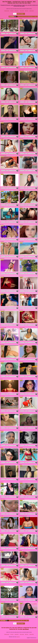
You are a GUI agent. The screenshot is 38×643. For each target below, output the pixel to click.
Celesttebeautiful (3, 295)
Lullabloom (21, 208)
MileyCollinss (21, 606)
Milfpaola (1, 485)
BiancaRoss (21, 312)
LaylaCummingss (22, 330)
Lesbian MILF (16, 10)
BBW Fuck (26, 10)
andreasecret (21, 364)
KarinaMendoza (2, 589)
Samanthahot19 (21, 347)
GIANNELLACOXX (22, 295)
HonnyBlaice (2, 208)
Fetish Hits (18, 641)
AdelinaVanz (2, 278)
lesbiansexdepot (6, 10)
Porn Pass (11, 10)
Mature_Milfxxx (2, 312)
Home (15, 13)
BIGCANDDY (2, 70)
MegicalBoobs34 (21, 122)
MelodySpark (21, 87)
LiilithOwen (21, 174)
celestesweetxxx (2, 606)
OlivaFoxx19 (21, 399)
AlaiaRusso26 (21, 537)
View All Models (11, 16)
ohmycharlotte (21, 70)
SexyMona (2, 122)
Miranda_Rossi (2, 399)
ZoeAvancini (21, 139)
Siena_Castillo (21, 191)
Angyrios (20, 468)
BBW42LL (1, 87)
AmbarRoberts (2, 191)
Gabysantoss (2, 260)
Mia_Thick (1, 226)
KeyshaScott (21, 278)
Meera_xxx (2, 537)
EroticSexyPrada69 (3, 330)
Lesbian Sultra (31, 10)
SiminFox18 (2, 364)
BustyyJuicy (2, 347)
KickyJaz (1, 174)
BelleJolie (1, 18)
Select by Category (20, 13)
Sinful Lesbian (22, 10)
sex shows (26, 634)
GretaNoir (20, 18)
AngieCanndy (21, 243)
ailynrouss (2, 468)
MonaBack (21, 416)
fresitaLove (21, 226)
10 (21, 625)
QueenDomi (21, 156)
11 (31, 16)
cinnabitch (21, 485)
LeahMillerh (2, 243)
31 (35, 16)
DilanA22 (20, 589)
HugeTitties (2, 416)
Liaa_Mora (2, 139)
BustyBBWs (21, 260)
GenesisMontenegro (3, 156)
